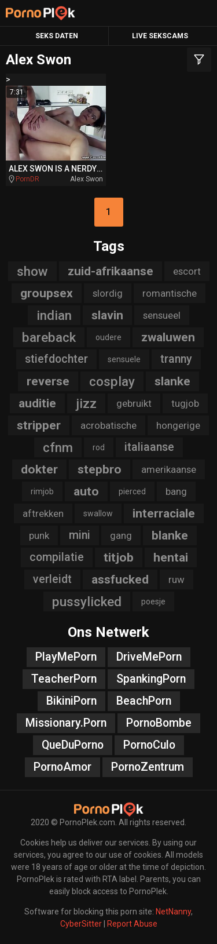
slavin (107, 315)
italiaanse (149, 447)
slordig (108, 293)
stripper (39, 425)
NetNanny (173, 911)
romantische (169, 293)
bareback (49, 337)
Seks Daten (56, 36)
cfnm (58, 447)
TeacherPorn (64, 679)
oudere (108, 337)
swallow (98, 513)
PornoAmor (62, 767)
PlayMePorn (66, 657)
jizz (86, 403)
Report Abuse (132, 923)
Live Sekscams (160, 36)
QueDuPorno (73, 745)
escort (187, 271)
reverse (48, 381)
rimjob (42, 491)
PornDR (27, 179)
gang (121, 535)
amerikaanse (168, 469)
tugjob (185, 403)
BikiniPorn (71, 701)
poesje (153, 601)
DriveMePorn (149, 657)
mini (79, 535)
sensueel (162, 315)
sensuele (124, 359)
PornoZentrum (147, 767)
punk (39, 535)
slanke (172, 381)
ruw (176, 579)
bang (176, 491)
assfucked (120, 579)
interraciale (164, 513)
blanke (170, 535)
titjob (119, 557)
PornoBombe (159, 723)
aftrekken (43, 513)
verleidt (52, 579)
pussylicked (87, 601)
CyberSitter (81, 923)
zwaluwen (168, 337)
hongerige (178, 425)
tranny (176, 359)
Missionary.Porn (65, 723)
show (32, 271)
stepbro (100, 469)
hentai (170, 557)
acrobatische (108, 425)
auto (86, 491)
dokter (39, 469)
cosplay (112, 381)
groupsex (46, 293)
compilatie (57, 557)
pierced (132, 491)
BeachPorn (143, 701)
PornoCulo (149, 745)
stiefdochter (56, 359)
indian (54, 315)
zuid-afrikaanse (110, 271)
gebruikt (134, 403)
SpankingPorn (151, 679)
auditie (37, 403)
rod (99, 447)
